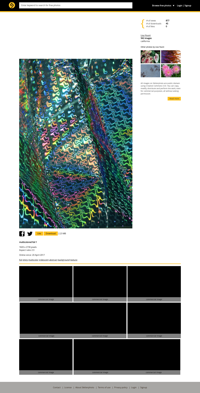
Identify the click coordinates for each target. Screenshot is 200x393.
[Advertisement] (75, 36)
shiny (25, 259)
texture (73, 259)
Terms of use (104, 387)
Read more (174, 98)
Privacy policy (120, 387)
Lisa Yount (146, 35)
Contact (57, 387)
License (68, 387)
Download (51, 233)
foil (20, 259)
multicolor (33, 259)
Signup (187, 5)
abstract (53, 259)
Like (39, 233)
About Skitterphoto (84, 387)
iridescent (44, 259)
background (64, 259)
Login (179, 5)
